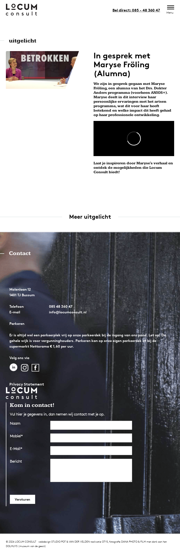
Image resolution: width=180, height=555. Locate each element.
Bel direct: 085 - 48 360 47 (136, 10)
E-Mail (16, 448)
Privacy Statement (26, 384)
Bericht (16, 461)
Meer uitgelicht (90, 216)
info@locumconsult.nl (67, 312)
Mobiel (16, 436)
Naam (15, 423)
